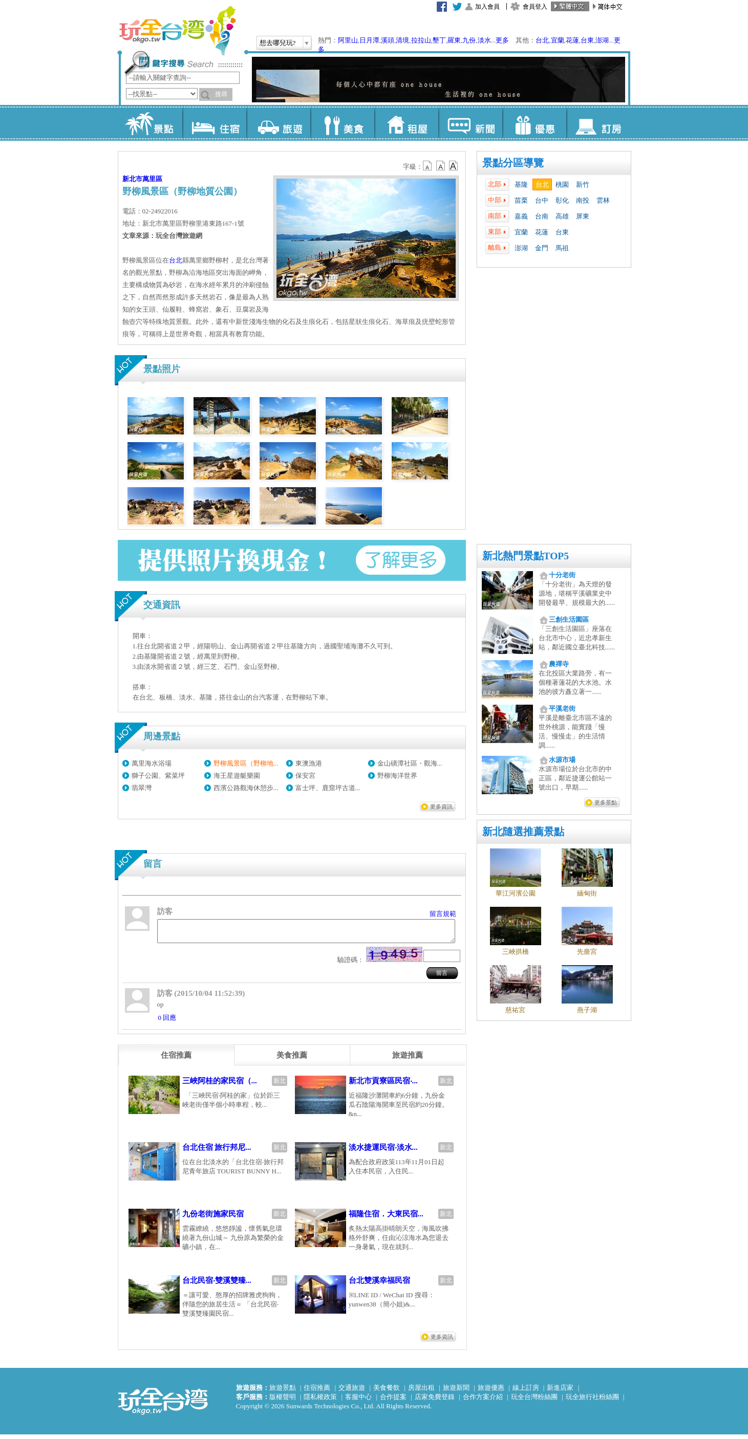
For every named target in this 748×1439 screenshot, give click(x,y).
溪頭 (387, 40)
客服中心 (358, 1401)
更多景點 (605, 802)
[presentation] (176, 1060)
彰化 (562, 200)
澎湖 (602, 40)
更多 (502, 40)
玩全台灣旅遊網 (177, 30)
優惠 (534, 123)
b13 (441, 166)
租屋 (406, 123)
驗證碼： (350, 964)
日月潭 (369, 40)
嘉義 (521, 216)
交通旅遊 (351, 1392)
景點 (150, 123)
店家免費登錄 (435, 1401)
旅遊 (278, 123)
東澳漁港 (308, 763)
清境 (402, 40)
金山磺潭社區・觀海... (409, 763)
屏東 (582, 216)
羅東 (454, 40)
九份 (469, 40)
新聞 (470, 123)
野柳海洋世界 (397, 775)
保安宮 (305, 775)
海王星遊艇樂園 (236, 775)
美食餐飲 (386, 1392)
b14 (453, 166)
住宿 (214, 123)
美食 (342, 123)
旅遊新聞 (456, 1392)
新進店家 (560, 1392)
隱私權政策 (320, 1401)
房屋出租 (421, 1392)
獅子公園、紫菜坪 (158, 775)
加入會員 (487, 6)
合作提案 (393, 1401)
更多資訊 (441, 806)
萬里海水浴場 (152, 763)
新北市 (132, 179)
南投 (582, 200)
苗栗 (521, 200)
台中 (541, 200)
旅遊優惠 (491, 1392)
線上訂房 (525, 1392)
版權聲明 (282, 1401)
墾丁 (439, 40)
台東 (587, 40)
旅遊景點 (282, 1392)
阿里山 (348, 40)
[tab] (176, 1060)
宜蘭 (557, 40)
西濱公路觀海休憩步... (246, 788)
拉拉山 (421, 40)
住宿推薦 (317, 1392)
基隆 (521, 184)
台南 (541, 216)
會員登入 (535, 6)
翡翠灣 (142, 788)
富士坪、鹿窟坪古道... (327, 788)
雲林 (603, 200)
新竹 (582, 184)
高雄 (562, 216)
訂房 (598, 123)
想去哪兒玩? (278, 43)
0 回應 (167, 1022)
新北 (279, 1085)
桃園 (562, 184)
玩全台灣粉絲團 (534, 1401)
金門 (541, 248)
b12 (428, 166)
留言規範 (443, 914)
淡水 (484, 40)
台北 (542, 40)
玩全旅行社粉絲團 (592, 1401)
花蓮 (572, 40)
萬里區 (152, 179)
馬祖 (562, 248)
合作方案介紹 (483, 1401)
